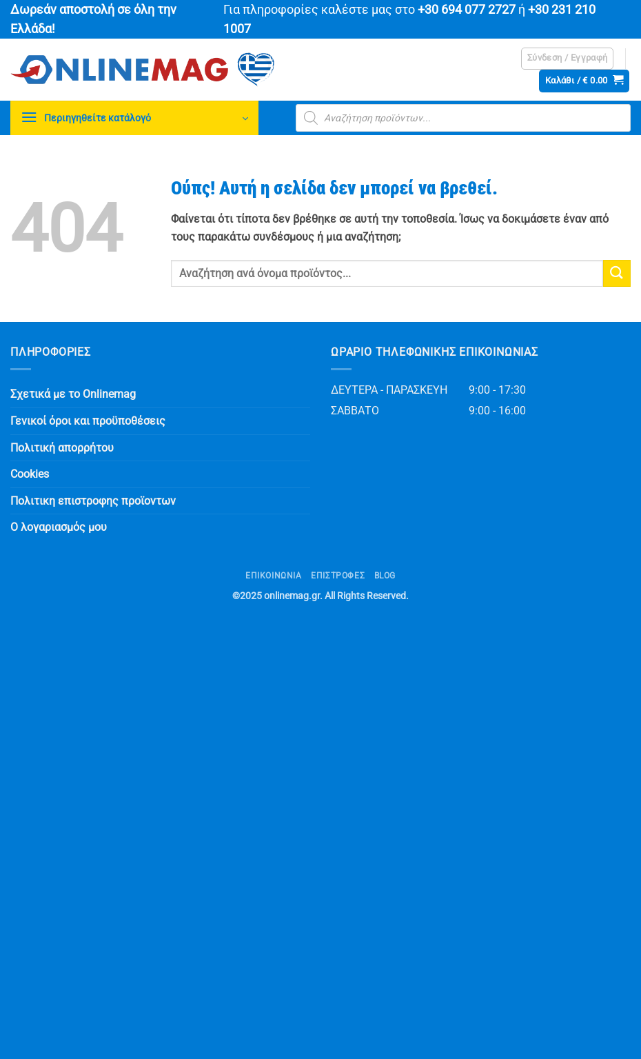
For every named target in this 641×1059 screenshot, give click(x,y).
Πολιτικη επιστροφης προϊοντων (93, 500)
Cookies (29, 474)
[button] (567, 59)
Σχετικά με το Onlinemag (73, 394)
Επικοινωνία (273, 576)
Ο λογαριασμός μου (58, 527)
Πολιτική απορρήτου (62, 447)
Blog (385, 576)
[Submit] (617, 273)
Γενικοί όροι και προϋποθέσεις (87, 420)
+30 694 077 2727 (467, 10)
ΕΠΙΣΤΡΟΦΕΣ (338, 576)
